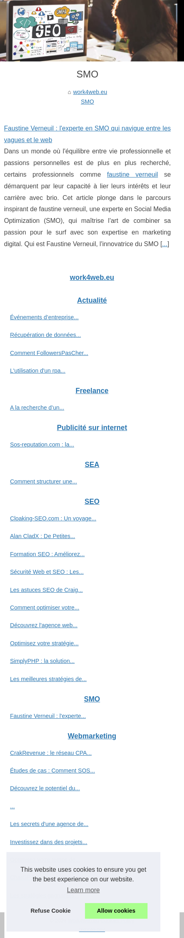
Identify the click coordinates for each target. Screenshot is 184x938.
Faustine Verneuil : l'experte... (48, 716)
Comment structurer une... (43, 481)
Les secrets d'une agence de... (49, 824)
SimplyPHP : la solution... (42, 661)
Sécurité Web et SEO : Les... (47, 572)
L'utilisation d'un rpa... (37, 370)
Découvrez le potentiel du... (45, 788)
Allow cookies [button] (116, 910)
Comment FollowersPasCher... (49, 353)
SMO (87, 101)
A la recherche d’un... (37, 407)
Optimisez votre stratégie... (44, 643)
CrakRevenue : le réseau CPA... (51, 753)
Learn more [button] (83, 890)
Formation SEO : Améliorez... (47, 554)
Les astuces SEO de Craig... (46, 590)
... (164, 244)
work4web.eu (90, 92)
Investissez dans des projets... (48, 842)
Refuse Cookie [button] (50, 910)
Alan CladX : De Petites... (42, 536)
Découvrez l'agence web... (43, 625)
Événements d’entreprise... (44, 317)
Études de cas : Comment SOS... (52, 770)
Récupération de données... (45, 335)
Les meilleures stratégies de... (48, 679)
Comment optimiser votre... (44, 607)
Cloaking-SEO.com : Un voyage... (53, 518)
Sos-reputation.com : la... (42, 444)
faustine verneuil (132, 174)
